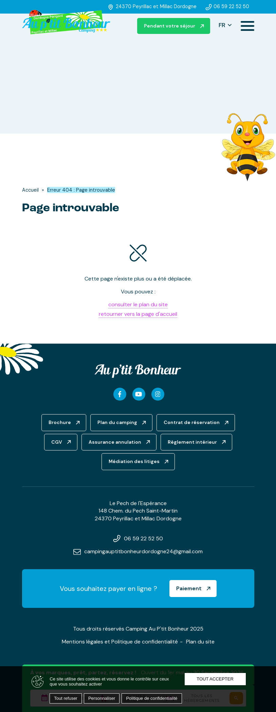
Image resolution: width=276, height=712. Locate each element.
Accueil (30, 190)
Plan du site (200, 641)
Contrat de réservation (192, 422)
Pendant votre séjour (169, 26)
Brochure (60, 422)
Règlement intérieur (192, 442)
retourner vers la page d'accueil (138, 313)
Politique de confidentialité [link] (151, 698)
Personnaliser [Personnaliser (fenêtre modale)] (101, 698)
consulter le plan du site (138, 304)
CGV (56, 442)
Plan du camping (117, 422)
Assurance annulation (115, 442)
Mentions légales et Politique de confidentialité (120, 641)
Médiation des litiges (134, 461)
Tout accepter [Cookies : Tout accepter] (215, 678)
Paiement (189, 588)
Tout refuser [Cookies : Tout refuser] (65, 698)
